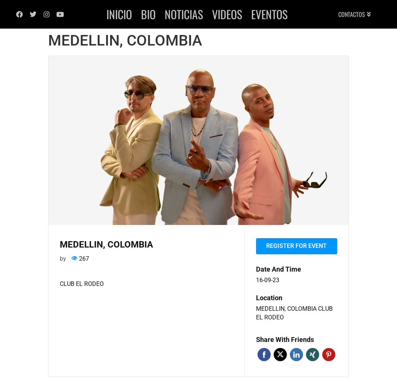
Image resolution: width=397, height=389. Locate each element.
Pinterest (328, 354)
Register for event (296, 245)
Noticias (184, 14)
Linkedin (296, 354)
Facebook (264, 354)
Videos (227, 14)
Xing (312, 354)
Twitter (280, 354)
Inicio (119, 14)
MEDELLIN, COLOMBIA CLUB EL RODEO (294, 313)
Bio (148, 14)
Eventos (269, 14)
